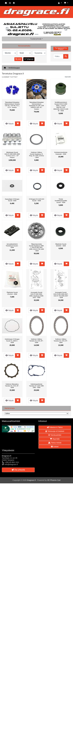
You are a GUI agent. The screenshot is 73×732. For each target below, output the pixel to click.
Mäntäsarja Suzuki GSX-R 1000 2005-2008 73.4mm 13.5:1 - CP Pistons (12, 155)
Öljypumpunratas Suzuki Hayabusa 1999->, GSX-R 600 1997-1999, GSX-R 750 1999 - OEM (36, 247)
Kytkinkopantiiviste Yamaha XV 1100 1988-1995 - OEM (36, 385)
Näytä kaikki (68, 76)
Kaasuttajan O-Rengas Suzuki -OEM (12, 200)
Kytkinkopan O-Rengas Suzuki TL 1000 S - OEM (12, 340)
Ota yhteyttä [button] (18, 470)
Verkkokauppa (14, 68)
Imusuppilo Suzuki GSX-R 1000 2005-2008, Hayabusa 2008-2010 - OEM (36, 295)
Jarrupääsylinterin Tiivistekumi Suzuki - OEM (12, 245)
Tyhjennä (28, 59)
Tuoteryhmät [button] (35, 39)
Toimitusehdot (54, 435)
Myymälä (54, 439)
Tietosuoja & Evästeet (54, 431)
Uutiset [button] (54, 447)
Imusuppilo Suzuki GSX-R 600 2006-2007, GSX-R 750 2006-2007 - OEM (60, 295)
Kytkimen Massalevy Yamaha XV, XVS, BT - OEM (12, 385)
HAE (18, 59)
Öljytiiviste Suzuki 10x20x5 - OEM (60, 245)
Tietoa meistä (54, 443)
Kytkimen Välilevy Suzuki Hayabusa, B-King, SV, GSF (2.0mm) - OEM (36, 155)
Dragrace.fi (31, 480)
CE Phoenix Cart (53, 480)
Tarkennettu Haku (61, 48)
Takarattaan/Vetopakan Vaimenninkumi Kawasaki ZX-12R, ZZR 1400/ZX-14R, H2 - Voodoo (36, 106)
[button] (60, 3)
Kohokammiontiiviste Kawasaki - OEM (60, 153)
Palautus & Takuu (55, 427)
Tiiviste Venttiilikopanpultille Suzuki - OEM (61, 200)
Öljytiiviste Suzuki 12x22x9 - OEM (12, 293)
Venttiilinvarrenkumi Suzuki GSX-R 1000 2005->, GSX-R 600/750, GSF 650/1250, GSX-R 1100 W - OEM (60, 106)
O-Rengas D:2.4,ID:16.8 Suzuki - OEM (36, 200)
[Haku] (58, 56)
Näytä (9, 124)
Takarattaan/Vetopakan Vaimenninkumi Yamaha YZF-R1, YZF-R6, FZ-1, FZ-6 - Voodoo (12, 105)
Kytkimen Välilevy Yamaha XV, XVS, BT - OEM (36, 340)
